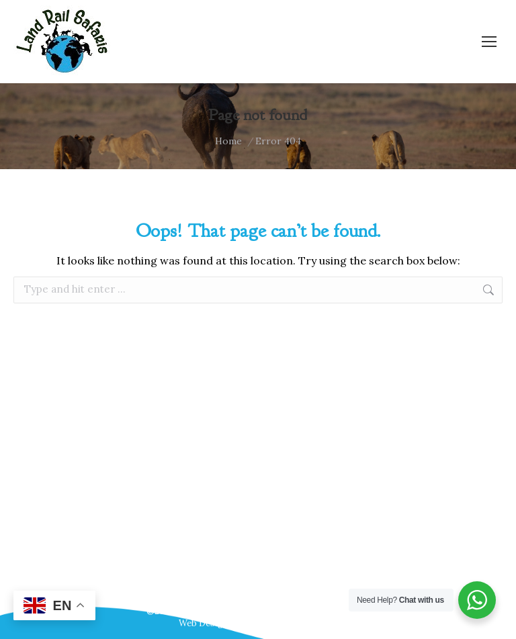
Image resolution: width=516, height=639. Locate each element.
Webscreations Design (290, 623)
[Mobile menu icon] (489, 41)
